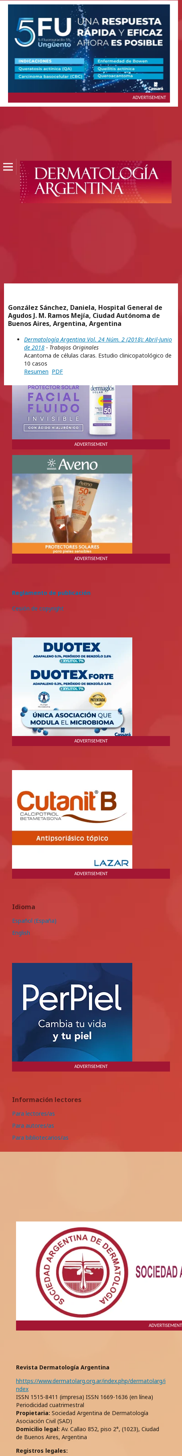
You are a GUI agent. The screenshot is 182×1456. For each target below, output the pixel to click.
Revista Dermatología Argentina (62, 1367)
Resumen (36, 371)
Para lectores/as (33, 1113)
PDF (57, 371)
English (21, 932)
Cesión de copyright (38, 608)
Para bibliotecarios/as (40, 1137)
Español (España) (34, 920)
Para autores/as (33, 1125)
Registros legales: (42, 1450)
